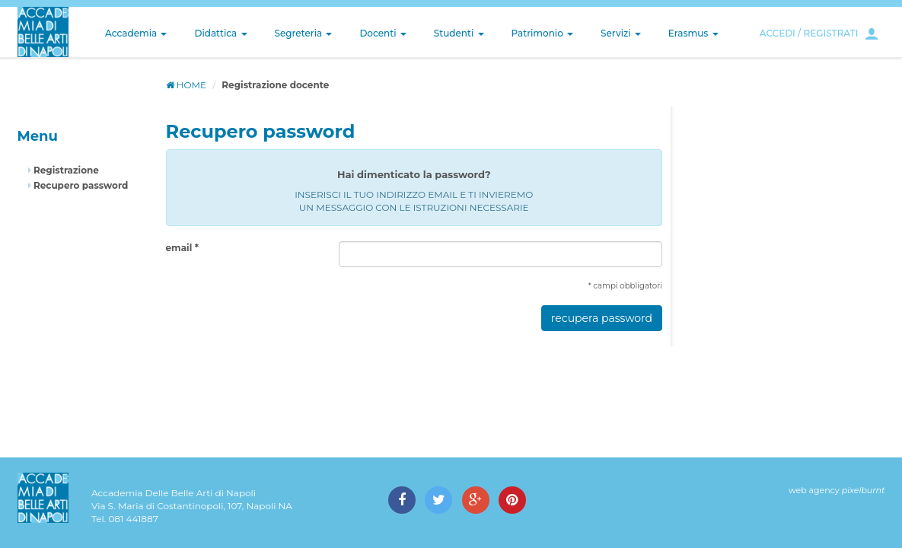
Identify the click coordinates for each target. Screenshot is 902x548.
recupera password (601, 318)
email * (182, 247)
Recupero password (78, 185)
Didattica (220, 33)
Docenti (382, 33)
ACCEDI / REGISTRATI (809, 33)
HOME (186, 85)
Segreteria (304, 33)
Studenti (459, 33)
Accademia (136, 33)
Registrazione (63, 170)
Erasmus (693, 33)
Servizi (621, 33)
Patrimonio (543, 33)
